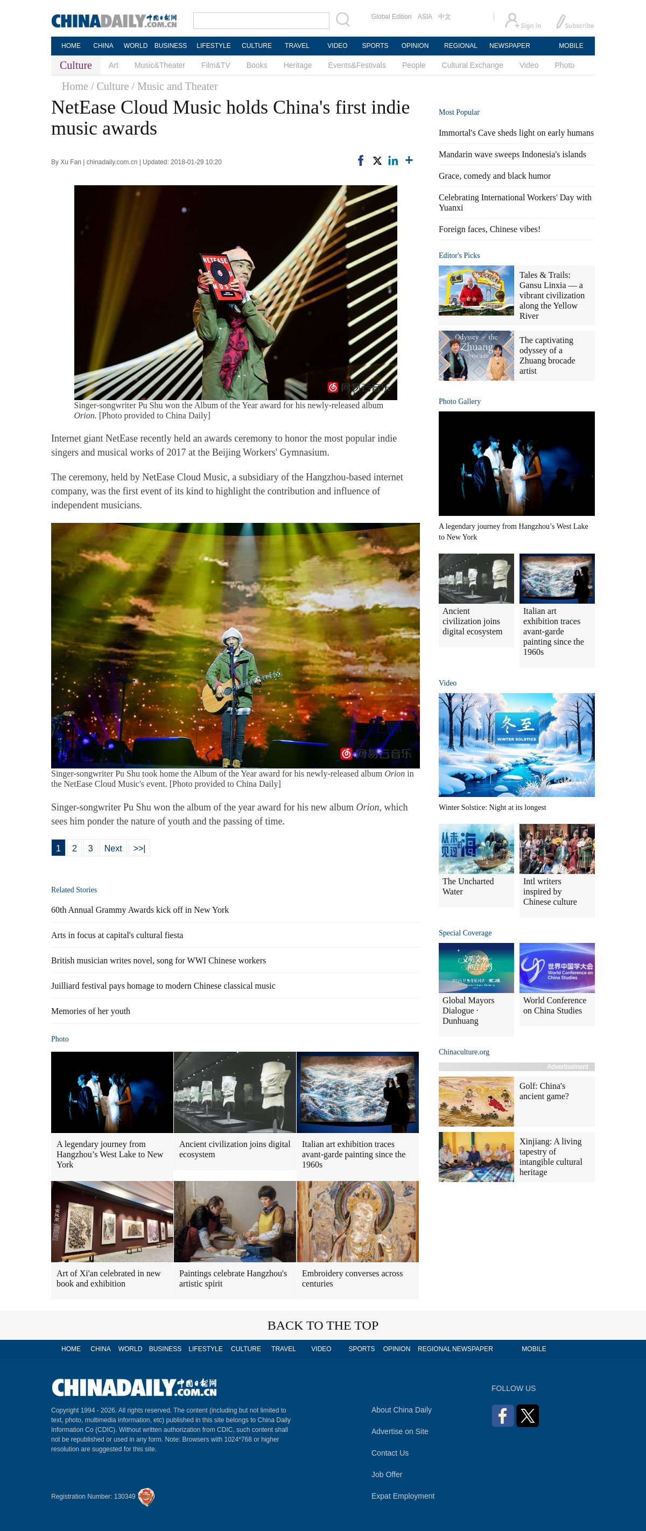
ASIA (425, 16)
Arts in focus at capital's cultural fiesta (117, 935)
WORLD (136, 46)
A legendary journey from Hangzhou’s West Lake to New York (110, 1154)
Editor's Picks (459, 255)
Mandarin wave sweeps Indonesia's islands (512, 154)
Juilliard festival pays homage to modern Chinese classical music (163, 985)
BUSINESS (171, 46)
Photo (565, 65)
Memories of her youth (90, 1011)
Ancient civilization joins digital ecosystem (235, 1149)
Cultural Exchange (472, 65)
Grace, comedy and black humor (495, 175)
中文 (444, 16)
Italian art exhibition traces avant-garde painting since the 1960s (353, 1154)
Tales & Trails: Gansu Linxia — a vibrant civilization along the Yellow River (552, 295)
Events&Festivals (357, 65)
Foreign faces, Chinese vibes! (489, 229)
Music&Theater (160, 65)
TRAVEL (297, 46)
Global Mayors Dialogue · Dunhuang (468, 1010)
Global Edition (391, 16)
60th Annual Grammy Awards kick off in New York (140, 909)
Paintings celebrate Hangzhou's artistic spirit (233, 1278)
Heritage (298, 65)
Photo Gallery (460, 401)
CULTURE (257, 46)
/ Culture (110, 86)
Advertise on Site (400, 1431)
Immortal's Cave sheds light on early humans (516, 132)
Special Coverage (465, 933)
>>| (140, 848)
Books (257, 65)
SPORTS (375, 46)
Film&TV (215, 65)
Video (529, 65)
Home (75, 86)
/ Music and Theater (174, 86)
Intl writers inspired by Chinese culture (550, 891)
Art (113, 65)
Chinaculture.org (464, 1052)
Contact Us (390, 1453)
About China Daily (401, 1410)
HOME (71, 46)
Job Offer (386, 1474)
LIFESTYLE (213, 46)
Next (113, 848)
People (414, 65)
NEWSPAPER (509, 46)
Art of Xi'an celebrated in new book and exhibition (108, 1278)
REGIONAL (461, 46)
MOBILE (571, 46)
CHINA (103, 46)
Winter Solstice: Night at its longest (492, 807)
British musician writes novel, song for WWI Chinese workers (158, 960)
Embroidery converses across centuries (352, 1278)
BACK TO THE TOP (323, 1325)
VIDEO (337, 46)
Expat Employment (403, 1496)
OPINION (415, 46)
